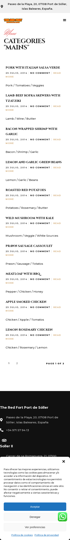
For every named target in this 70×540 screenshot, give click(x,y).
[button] (64, 462)
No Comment (40, 73)
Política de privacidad (47, 535)
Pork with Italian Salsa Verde (33, 68)
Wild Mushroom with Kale (30, 218)
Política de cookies (22, 535)
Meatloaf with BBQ (23, 274)
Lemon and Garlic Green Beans (34, 162)
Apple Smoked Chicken (26, 302)
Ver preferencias (35, 527)
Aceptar (35, 506)
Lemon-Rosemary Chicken (29, 330)
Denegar (35, 516)
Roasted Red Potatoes (26, 190)
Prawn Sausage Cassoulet (29, 246)
